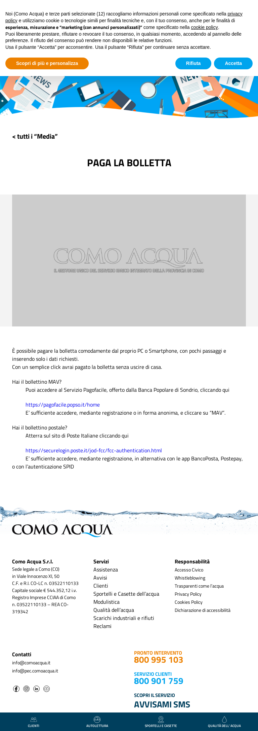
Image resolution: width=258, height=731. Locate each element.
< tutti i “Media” (35, 136)
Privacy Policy (188, 593)
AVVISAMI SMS (162, 704)
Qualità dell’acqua (113, 610)
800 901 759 (158, 680)
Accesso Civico (189, 569)
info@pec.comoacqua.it (35, 670)
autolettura (97, 722)
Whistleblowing (190, 577)
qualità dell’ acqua (224, 722)
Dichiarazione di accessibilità (202, 610)
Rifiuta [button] (193, 63)
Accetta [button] (233, 63)
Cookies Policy (189, 601)
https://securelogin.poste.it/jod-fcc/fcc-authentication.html (94, 450)
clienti (33, 722)
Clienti (100, 586)
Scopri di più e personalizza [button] (47, 63)
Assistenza (105, 569)
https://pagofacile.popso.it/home (63, 405)
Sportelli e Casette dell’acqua (126, 594)
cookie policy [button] (204, 27)
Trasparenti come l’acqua (199, 585)
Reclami (102, 626)
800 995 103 (158, 659)
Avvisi (100, 577)
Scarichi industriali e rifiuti (123, 618)
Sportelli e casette (161, 722)
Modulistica (106, 602)
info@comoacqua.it (31, 662)
